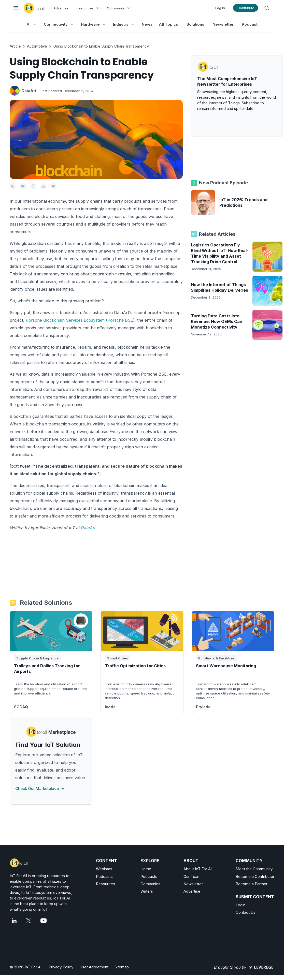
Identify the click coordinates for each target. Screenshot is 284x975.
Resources (105, 883)
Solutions (195, 24)
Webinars (104, 868)
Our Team (192, 876)
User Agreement (93, 967)
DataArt (29, 90)
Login (240, 905)
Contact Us (245, 912)
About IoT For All (197, 868)
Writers (146, 891)
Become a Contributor (255, 876)
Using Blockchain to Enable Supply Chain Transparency (101, 46)
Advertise (60, 8)
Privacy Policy (61, 967)
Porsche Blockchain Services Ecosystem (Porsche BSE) (80, 320)
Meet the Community (254, 868)
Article (15, 46)
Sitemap (122, 967)
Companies (150, 883)
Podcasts (104, 876)
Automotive (37, 46)
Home (145, 868)
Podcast (250, 24)
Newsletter (223, 24)
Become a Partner (251, 883)
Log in (220, 8)
